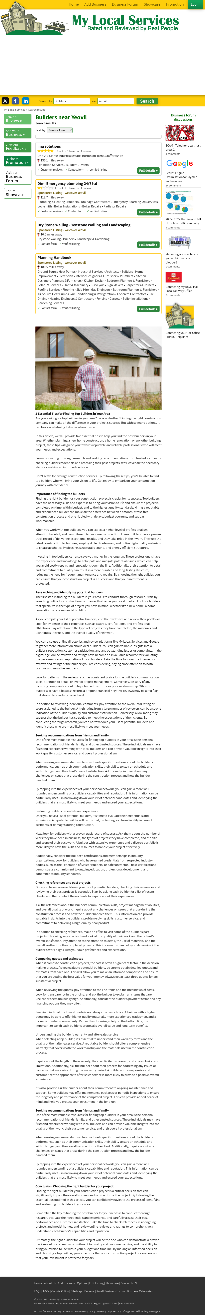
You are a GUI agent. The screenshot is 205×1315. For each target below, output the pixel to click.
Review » (18, 118)
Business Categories (140, 1291)
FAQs (37, 1291)
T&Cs (46, 1291)
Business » (18, 132)
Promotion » (18, 160)
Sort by (40, 130)
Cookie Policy (60, 1291)
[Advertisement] (102, 65)
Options (82, 1283)
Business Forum (18, 176)
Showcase (18, 193)
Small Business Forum (110, 1291)
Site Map (76, 1291)
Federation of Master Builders (82, 864)
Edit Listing (96, 1283)
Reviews (89, 1291)
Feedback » (18, 146)
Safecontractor (118, 864)
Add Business (66, 1283)
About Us (50, 1283)
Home (38, 1283)
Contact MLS (129, 1283)
